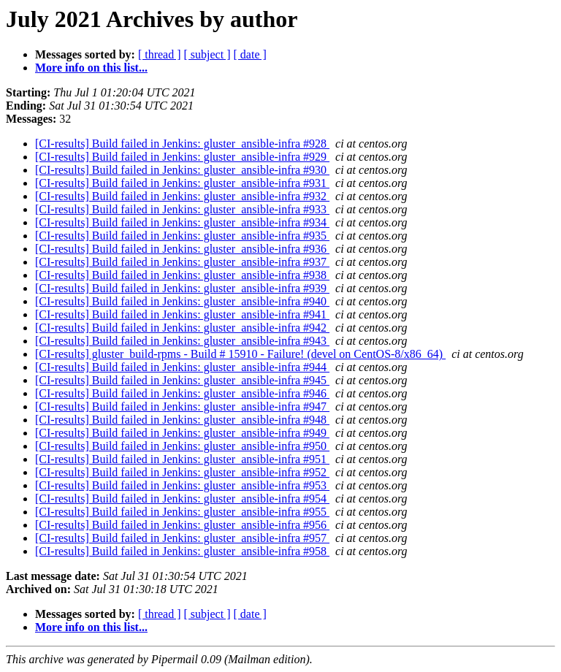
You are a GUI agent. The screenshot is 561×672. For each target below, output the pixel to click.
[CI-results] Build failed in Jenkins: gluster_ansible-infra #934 (182, 222)
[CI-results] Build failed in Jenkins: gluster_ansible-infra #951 (182, 459)
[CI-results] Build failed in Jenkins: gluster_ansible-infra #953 (182, 485)
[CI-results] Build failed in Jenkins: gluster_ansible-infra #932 (182, 196)
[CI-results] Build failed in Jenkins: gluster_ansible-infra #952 (182, 472)
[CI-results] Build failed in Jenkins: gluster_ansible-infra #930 (182, 170)
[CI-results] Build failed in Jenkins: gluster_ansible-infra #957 (182, 538)
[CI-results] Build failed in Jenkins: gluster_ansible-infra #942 (182, 327)
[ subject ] (207, 54)
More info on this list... (91, 67)
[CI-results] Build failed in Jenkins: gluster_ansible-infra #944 (182, 367)
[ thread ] (159, 54)
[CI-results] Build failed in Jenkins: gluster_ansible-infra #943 (182, 341)
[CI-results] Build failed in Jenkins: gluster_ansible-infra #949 (182, 433)
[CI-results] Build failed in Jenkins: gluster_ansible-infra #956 (182, 525)
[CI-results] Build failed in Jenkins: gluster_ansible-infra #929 (182, 156)
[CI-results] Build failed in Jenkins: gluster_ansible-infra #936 (182, 249)
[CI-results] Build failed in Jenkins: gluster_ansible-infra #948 (182, 419)
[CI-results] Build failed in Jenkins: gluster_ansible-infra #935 (182, 235)
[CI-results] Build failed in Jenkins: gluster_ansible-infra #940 (182, 301)
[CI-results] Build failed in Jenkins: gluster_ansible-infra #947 (182, 406)
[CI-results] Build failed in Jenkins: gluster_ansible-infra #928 (182, 143)
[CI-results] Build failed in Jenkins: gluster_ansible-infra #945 (182, 380)
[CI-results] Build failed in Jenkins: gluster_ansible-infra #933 (182, 209)
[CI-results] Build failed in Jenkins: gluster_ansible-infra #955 (182, 511)
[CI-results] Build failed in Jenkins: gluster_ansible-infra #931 (182, 183)
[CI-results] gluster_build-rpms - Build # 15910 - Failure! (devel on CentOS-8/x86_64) (240, 354)
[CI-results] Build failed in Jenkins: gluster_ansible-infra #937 (182, 262)
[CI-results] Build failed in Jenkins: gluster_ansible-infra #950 (182, 446)
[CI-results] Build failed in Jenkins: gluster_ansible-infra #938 (182, 275)
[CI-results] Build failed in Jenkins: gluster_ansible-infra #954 (182, 498)
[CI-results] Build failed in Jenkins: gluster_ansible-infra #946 (182, 393)
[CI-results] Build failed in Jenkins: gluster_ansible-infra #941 (182, 314)
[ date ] (250, 54)
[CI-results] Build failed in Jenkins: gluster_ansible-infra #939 (182, 288)
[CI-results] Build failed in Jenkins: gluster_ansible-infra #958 (182, 551)
